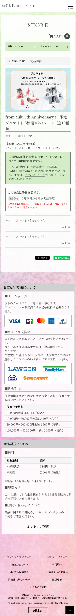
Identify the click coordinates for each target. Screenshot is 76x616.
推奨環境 (57, 579)
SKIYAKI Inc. (61, 602)
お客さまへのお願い (57, 572)
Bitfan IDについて (57, 557)
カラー (8, 220)
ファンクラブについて (19, 557)
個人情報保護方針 (19, 572)
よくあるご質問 (38, 526)
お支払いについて (19, 564)
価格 (7, 136)
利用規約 (57, 564)
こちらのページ (35, 175)
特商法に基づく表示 (19, 579)
